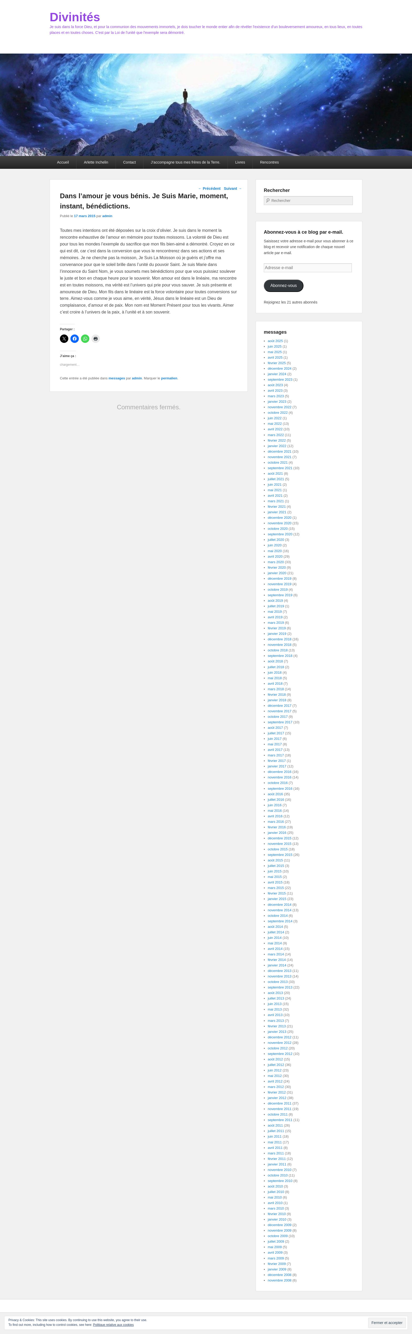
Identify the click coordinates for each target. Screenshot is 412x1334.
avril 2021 (275, 496)
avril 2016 (275, 816)
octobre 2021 (278, 462)
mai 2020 (275, 551)
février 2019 (277, 628)
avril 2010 (275, 1203)
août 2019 (275, 601)
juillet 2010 (276, 1192)
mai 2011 (275, 1142)
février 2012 (277, 1092)
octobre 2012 (278, 1048)
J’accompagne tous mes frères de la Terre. (185, 162)
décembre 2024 (279, 368)
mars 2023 (276, 396)
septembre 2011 (280, 1120)
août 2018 (275, 661)
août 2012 (275, 1059)
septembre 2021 (280, 468)
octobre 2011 (278, 1114)
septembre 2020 (280, 534)
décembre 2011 (279, 1103)
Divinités (75, 17)
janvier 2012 (277, 1098)
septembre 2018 (280, 656)
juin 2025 (275, 346)
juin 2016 (275, 805)
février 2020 (277, 567)
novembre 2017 (279, 711)
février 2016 (277, 827)
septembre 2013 (280, 987)
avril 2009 (275, 1252)
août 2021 (275, 473)
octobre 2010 (278, 1175)
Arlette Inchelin (96, 162)
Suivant (233, 188)
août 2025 (275, 341)
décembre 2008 (279, 1275)
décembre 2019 (279, 578)
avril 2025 (275, 357)
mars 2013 (276, 1021)
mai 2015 (275, 877)
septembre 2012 (280, 1054)
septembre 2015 (280, 855)
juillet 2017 (276, 733)
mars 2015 (276, 888)
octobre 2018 (278, 650)
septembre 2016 (280, 789)
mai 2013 (275, 1009)
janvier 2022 (277, 446)
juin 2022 (275, 418)
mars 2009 (276, 1258)
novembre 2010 (279, 1170)
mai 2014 (275, 943)
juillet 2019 (276, 606)
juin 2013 (275, 1004)
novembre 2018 (279, 645)
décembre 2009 (279, 1225)
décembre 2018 (279, 639)
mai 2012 (275, 1076)
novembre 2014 (279, 910)
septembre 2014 (280, 921)
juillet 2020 (276, 540)
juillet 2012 (276, 1065)
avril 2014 (275, 949)
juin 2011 (275, 1136)
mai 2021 (275, 490)
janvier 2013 (277, 1032)
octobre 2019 (278, 590)
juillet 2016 (276, 800)
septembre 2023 (280, 379)
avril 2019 (275, 617)
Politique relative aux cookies (113, 1325)
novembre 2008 (279, 1280)
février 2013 (277, 1026)
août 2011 (275, 1125)
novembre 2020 (279, 523)
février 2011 (277, 1159)
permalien (169, 378)
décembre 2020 (279, 518)
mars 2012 (276, 1087)
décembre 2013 (279, 971)
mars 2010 (276, 1208)
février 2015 (277, 893)
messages (117, 378)
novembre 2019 (279, 584)
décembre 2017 (279, 706)
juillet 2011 (276, 1131)
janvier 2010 (277, 1219)
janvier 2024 (277, 374)
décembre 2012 (279, 1037)
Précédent (209, 188)
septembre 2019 (280, 595)
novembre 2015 (279, 844)
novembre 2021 (279, 457)
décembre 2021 (279, 451)
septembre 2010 (280, 1181)
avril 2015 (275, 882)
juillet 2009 (276, 1241)
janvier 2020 (277, 573)
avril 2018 (275, 684)
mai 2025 (275, 352)
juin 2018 (275, 672)
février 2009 (277, 1264)
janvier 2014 (277, 965)
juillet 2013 (276, 998)
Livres (240, 162)
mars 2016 (276, 822)
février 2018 (277, 695)
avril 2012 (275, 1081)
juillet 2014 (276, 932)
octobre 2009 (278, 1236)
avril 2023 (275, 391)
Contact (129, 162)
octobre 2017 (278, 717)
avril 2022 (275, 429)
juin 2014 (275, 938)
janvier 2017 (277, 766)
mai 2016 (275, 811)
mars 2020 (276, 562)
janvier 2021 (277, 512)
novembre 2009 (279, 1230)
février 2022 (277, 440)
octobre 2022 (278, 413)
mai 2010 (275, 1197)
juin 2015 (275, 871)
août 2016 (275, 794)
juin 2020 (275, 545)
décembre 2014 (279, 905)
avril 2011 (275, 1148)
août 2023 (275, 385)
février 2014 (277, 960)
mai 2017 (275, 744)
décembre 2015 (279, 838)
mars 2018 (276, 689)
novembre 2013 (279, 976)
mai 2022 (275, 424)
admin (107, 216)
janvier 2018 (277, 700)
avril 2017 (275, 750)
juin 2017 (275, 739)
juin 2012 (275, 1070)
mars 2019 (276, 623)
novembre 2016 (279, 777)
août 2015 (275, 860)
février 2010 (277, 1214)
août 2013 (275, 993)
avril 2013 (275, 1015)
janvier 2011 (277, 1164)
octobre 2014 (278, 916)
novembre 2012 (279, 1043)
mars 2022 (276, 435)
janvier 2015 (277, 899)
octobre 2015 (278, 849)
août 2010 (275, 1186)
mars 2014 (276, 954)
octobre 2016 (278, 783)
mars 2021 (276, 501)
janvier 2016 (277, 833)
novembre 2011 (279, 1109)
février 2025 (277, 363)
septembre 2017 (280, 722)
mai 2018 (275, 678)
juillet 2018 (276, 667)
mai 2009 (275, 1247)
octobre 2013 (278, 982)
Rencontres (269, 162)
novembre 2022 (279, 407)
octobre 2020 (278, 529)
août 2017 (275, 728)
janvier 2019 (277, 634)
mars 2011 (276, 1153)
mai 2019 (275, 612)
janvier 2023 (277, 402)
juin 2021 (275, 484)
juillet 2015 (276, 866)
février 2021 (277, 507)
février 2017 (277, 761)
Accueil (63, 162)
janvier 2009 (277, 1269)
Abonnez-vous (283, 285)
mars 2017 (276, 755)
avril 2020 (275, 556)
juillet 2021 (276, 479)
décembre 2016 (279, 772)
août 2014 (275, 927)
